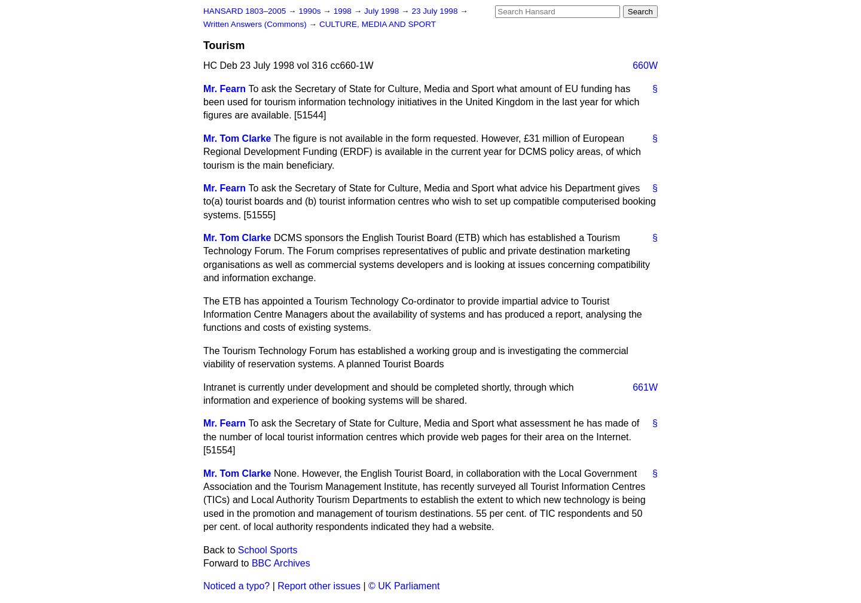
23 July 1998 (435, 11)
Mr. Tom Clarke (237, 138)
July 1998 (382, 11)
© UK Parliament (403, 586)
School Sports (268, 550)
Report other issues (319, 586)
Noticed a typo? (236, 586)
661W (645, 387)
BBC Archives (281, 563)
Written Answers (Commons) (256, 24)
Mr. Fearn (224, 89)
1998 (344, 11)
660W (645, 65)
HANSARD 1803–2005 (244, 11)
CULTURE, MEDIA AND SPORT (377, 24)
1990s (310, 11)
